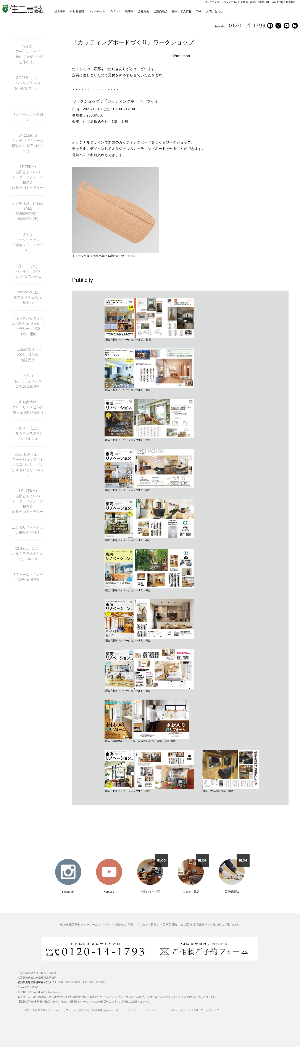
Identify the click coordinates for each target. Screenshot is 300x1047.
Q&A (199, 11)
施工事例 (60, 11)
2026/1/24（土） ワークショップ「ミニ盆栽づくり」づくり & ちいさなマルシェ (28, 464)
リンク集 (210, 924)
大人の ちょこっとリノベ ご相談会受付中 (28, 381)
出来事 (129, 11)
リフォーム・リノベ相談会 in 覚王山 (27, 577)
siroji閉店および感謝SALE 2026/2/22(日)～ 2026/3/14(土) (28, 211)
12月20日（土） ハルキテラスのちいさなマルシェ (27, 554)
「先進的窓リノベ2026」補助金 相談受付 (28, 355)
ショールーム (96, 11)
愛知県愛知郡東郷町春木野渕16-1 (37, 982)
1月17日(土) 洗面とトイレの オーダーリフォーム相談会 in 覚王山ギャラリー (28, 501)
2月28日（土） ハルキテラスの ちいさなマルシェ (28, 271)
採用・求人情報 (182, 11)
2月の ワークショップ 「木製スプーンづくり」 (27, 242)
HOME (64, 924)
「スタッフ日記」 (148, 924)
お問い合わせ (214, 11)
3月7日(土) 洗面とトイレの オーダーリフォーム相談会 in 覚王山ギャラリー (28, 177)
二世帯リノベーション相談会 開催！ (27, 530)
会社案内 (143, 11)
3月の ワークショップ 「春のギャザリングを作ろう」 (27, 54)
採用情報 (198, 924)
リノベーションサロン (27, 117)
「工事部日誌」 (170, 924)
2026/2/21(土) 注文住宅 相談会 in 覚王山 (27, 297)
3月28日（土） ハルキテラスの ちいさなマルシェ (28, 83)
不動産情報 (77, 11)
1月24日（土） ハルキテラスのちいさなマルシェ (27, 433)
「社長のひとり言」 (123, 924)
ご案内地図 (160, 11)
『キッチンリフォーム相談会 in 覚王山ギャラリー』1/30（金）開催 (27, 326)
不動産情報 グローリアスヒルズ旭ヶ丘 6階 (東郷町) (27, 407)
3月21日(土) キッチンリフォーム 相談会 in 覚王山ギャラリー (27, 143)
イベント (115, 11)
